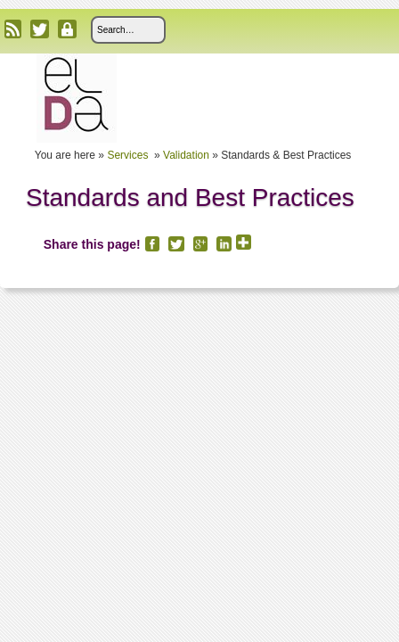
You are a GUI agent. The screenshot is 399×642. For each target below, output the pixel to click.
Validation (186, 155)
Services (129, 155)
